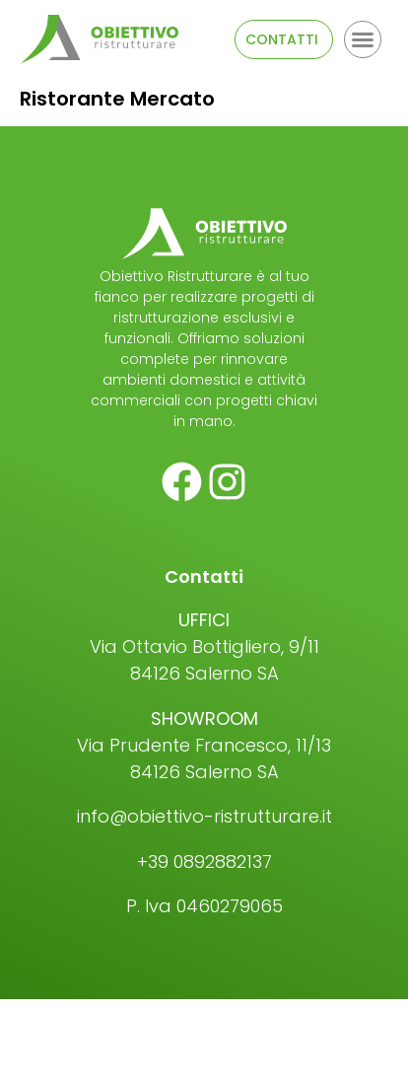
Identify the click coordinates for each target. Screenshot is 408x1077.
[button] (362, 39)
